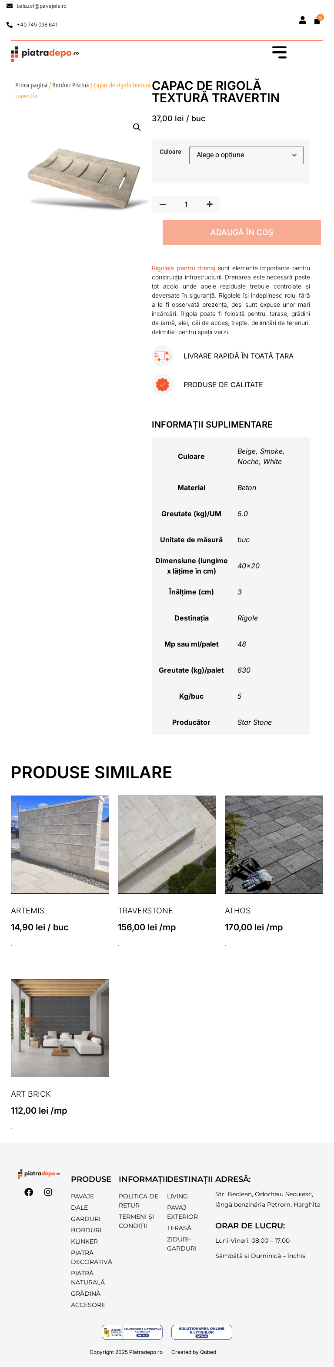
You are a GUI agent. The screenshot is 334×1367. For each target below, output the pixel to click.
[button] (137, 127)
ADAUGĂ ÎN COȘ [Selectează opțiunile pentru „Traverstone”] (118, 945)
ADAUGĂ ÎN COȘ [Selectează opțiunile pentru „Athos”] (225, 945)
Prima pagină (31, 85)
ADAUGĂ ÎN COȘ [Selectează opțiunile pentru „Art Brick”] (11, 1128)
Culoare (170, 152)
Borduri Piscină (70, 85)
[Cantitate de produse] (186, 204)
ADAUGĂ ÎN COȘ (242, 232)
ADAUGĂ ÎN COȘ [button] (11, 945)
